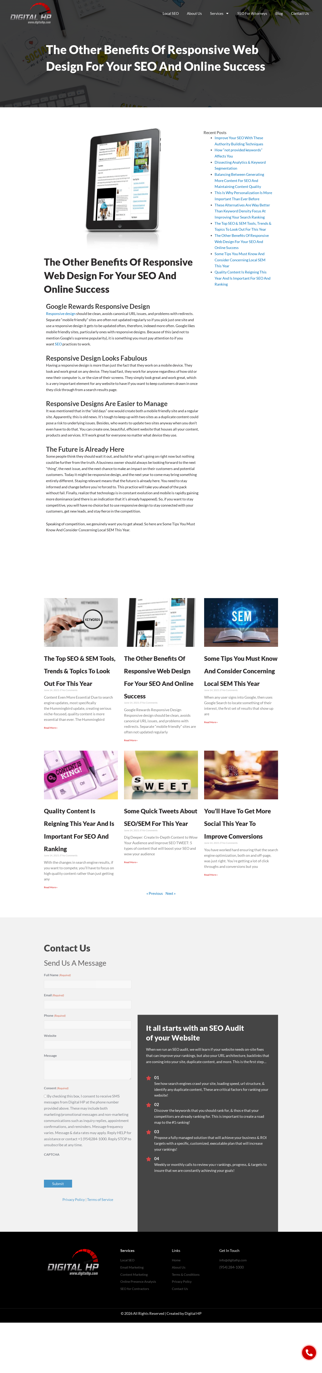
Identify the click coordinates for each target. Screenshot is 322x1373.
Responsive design (61, 313)
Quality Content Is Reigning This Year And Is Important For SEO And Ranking (242, 278)
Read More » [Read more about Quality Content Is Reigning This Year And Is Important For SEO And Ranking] (51, 937)
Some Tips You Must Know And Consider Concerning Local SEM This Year (240, 259)
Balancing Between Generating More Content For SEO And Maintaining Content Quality (239, 180)
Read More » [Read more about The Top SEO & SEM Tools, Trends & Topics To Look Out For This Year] (51, 752)
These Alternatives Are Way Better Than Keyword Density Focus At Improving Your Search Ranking (242, 211)
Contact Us (300, 13)
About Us (194, 13)
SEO (58, 344)
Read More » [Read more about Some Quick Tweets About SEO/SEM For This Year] (131, 912)
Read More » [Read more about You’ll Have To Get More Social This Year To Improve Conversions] (211, 925)
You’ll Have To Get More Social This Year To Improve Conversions (239, 860)
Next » (171, 943)
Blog (279, 13)
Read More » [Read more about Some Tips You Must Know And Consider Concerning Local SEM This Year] (211, 759)
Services (219, 13)
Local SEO (171, 13)
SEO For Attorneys (252, 13)
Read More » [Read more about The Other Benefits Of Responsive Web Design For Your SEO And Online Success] (131, 765)
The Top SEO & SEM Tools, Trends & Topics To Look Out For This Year (78, 682)
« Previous (154, 943)
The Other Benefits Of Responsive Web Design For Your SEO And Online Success (242, 241)
